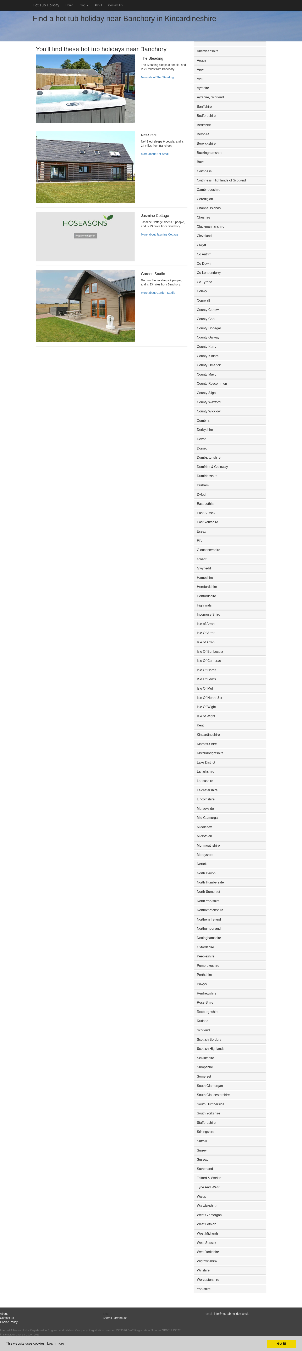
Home (69, 5)
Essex (201, 531)
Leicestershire (207, 790)
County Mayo (206, 374)
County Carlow (208, 310)
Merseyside (205, 808)
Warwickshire (207, 1205)
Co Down (204, 263)
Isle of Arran (206, 624)
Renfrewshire (206, 993)
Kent (200, 725)
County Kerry (206, 346)
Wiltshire (203, 1270)
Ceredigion (205, 199)
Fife (200, 540)
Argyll (201, 69)
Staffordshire (206, 1122)
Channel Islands (209, 208)
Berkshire (204, 125)
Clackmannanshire (211, 226)
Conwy (202, 291)
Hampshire (205, 577)
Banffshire (204, 106)
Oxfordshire (205, 947)
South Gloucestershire (213, 1095)
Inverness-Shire (208, 614)
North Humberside (210, 882)
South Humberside (211, 1104)
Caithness (204, 171)
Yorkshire (204, 1289)
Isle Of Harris (206, 670)
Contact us (7, 1318)
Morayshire (205, 855)
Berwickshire (206, 143)
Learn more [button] (55, 1343)
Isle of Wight (206, 716)
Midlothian (204, 836)
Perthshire (204, 974)
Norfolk (202, 864)
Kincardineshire (208, 734)
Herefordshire (207, 586)
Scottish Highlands (211, 1048)
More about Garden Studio (158, 292)
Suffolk (202, 1141)
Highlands (204, 605)
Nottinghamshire (209, 938)
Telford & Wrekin (209, 1178)
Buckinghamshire (210, 153)
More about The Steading (157, 77)
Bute (200, 162)
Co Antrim (204, 254)
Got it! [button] (281, 1343)
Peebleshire (206, 956)
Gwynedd (204, 568)
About (98, 5)
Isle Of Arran (206, 633)
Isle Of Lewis (206, 679)
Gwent (202, 559)
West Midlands (208, 1233)
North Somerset (208, 891)
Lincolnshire (206, 799)
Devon (202, 439)
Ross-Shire (205, 1002)
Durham (203, 485)
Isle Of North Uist (209, 698)
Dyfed (201, 494)
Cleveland (204, 236)
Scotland (203, 1030)
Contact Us (115, 5)
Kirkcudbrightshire (210, 753)
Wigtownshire (207, 1261)
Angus (201, 60)
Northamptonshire (210, 910)
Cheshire (203, 217)
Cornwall (203, 300)
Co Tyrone (204, 282)
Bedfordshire (206, 115)
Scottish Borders (209, 1039)
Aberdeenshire (208, 51)
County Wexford (209, 402)
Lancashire (205, 781)
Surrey (202, 1150)
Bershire (203, 134)
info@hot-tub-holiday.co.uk (231, 1313)
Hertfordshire (206, 596)
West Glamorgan (209, 1215)
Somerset (204, 1076)
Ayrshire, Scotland (210, 97)
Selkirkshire (205, 1058)
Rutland (202, 1021)
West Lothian (206, 1224)
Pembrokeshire (208, 965)
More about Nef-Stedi (155, 154)
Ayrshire (203, 88)
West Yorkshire (208, 1252)
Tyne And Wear (208, 1187)
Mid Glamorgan (208, 817)
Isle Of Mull (205, 688)
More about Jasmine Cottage (159, 234)
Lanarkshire (205, 771)
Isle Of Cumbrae (209, 660)
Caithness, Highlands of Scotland (221, 180)
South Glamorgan (210, 1086)
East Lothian (206, 503)
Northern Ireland (209, 919)
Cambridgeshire (208, 189)
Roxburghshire (208, 1012)
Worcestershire (208, 1279)
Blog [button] (83, 5)
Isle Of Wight (206, 707)
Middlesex (204, 827)
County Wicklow (209, 411)
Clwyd (201, 245)
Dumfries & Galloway (212, 467)
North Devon (206, 873)
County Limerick (209, 365)
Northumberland (209, 928)
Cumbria (203, 420)
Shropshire (205, 1067)
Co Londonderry (209, 272)
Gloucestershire (208, 550)
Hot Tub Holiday (46, 5)
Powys (202, 984)
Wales (201, 1196)
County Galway (208, 337)
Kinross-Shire (207, 744)
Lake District (206, 762)
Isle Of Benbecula (210, 651)
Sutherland (205, 1169)
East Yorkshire (207, 522)
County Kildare (208, 356)
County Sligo (206, 393)
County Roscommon (212, 383)
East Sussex (206, 513)
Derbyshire (205, 429)
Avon (200, 79)
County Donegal (209, 328)
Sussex (202, 1159)
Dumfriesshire (207, 476)
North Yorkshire (208, 901)
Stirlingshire (205, 1131)
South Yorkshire (208, 1113)
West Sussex (206, 1243)
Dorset (202, 448)
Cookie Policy (9, 1322)
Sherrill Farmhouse (115, 1318)
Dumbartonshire (209, 457)
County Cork (206, 319)
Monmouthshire (208, 845)
